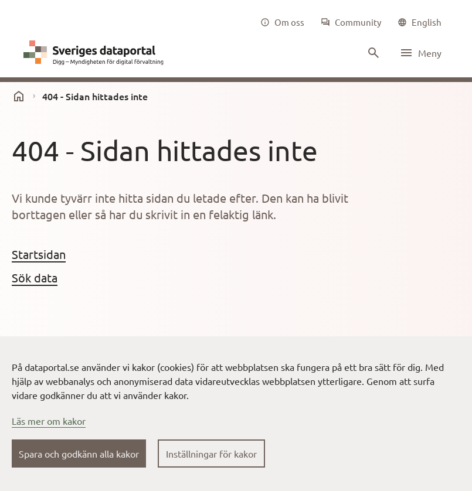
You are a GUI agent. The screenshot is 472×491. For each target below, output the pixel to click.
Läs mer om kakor (49, 421)
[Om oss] (282, 22)
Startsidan (39, 254)
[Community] (351, 22)
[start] (19, 96)
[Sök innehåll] (372, 53)
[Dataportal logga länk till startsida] (96, 53)
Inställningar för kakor (211, 453)
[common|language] (419, 22)
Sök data (34, 277)
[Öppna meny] (420, 53)
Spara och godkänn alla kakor (79, 453)
